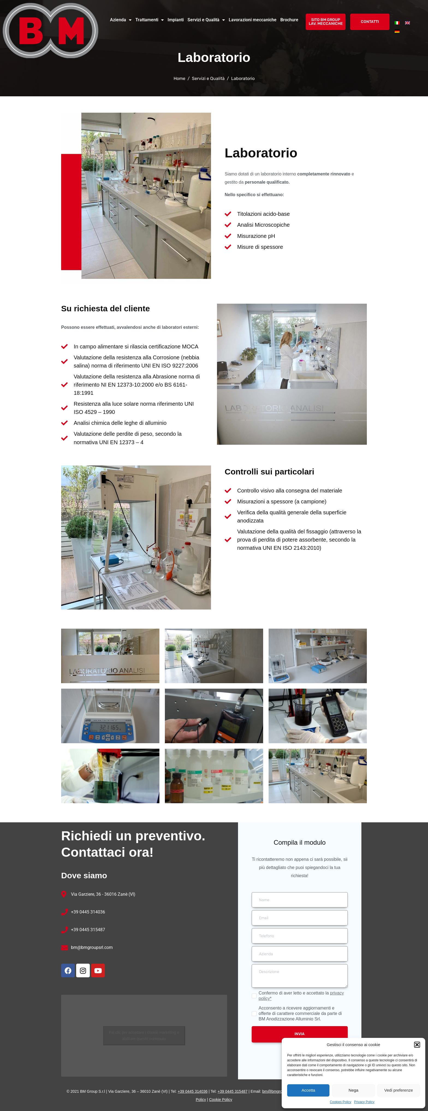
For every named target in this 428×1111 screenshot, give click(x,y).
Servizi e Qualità (206, 20)
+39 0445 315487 (88, 929)
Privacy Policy (364, 1102)
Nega (353, 1090)
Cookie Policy (220, 1099)
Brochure (289, 19)
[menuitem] (397, 22)
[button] (417, 1044)
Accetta (308, 1090)
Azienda (121, 20)
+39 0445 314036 (88, 912)
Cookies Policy (340, 1102)
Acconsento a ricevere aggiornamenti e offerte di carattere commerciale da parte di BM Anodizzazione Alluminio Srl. (300, 1013)
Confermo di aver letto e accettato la (301, 996)
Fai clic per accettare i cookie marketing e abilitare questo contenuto (144, 1035)
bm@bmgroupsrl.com (92, 947)
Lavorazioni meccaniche (253, 19)
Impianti (176, 19)
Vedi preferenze (398, 1090)
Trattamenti (149, 20)
